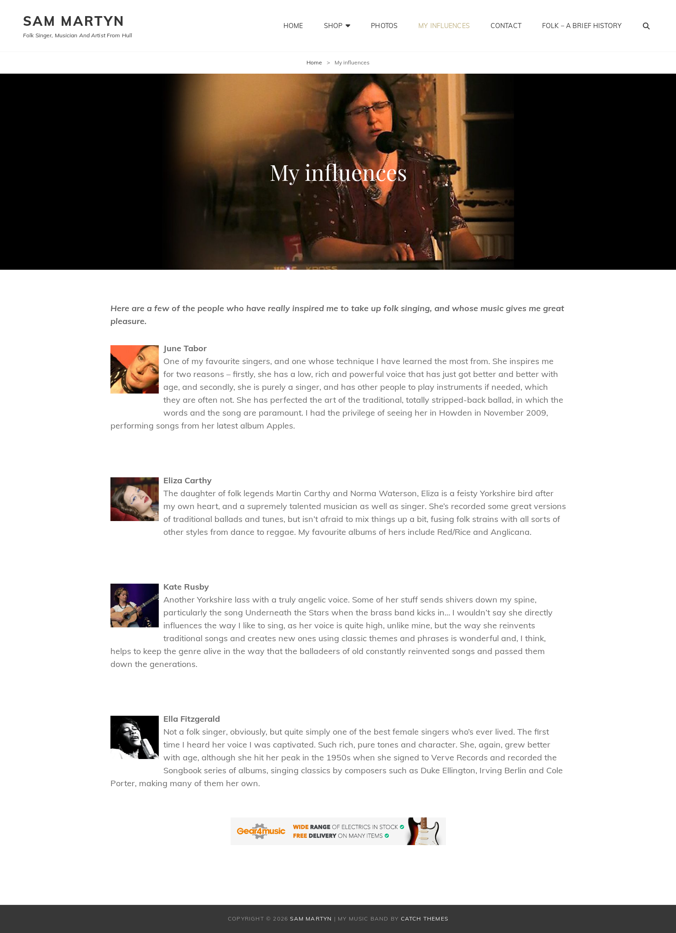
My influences (444, 26)
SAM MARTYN (74, 21)
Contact (506, 26)
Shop (333, 26)
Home (293, 26)
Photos (384, 26)
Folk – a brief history (582, 26)
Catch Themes (424, 918)
